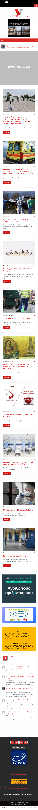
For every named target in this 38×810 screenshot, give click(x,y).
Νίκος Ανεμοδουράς (10, 700)
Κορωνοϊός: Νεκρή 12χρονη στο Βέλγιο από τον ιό (16, 220)
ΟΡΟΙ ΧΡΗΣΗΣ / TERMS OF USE (18, 807)
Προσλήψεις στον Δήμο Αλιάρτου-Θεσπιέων (17, 270)
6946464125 (8, 638)
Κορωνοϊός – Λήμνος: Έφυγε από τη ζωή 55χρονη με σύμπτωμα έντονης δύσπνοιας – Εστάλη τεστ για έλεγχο (18, 171)
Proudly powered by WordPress (27, 807)
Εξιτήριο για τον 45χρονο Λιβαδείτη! (18, 510)
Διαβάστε (6, 132)
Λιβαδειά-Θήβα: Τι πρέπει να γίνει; (25, 688)
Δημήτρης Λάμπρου (10, 688)
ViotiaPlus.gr (3, 807)
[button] (36, 40)
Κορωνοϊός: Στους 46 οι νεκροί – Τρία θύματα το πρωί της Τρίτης (18, 463)
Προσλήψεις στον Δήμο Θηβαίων (16, 318)
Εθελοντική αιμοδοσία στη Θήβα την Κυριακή (18, 415)
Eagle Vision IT (23, 804)
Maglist (13, 804)
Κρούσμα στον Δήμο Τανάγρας (15, 556)
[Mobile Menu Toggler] (2, 41)
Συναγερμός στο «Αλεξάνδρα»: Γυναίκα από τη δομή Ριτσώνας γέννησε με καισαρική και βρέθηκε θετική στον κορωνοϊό (17, 120)
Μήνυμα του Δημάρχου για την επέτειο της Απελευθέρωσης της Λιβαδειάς (16, 366)
